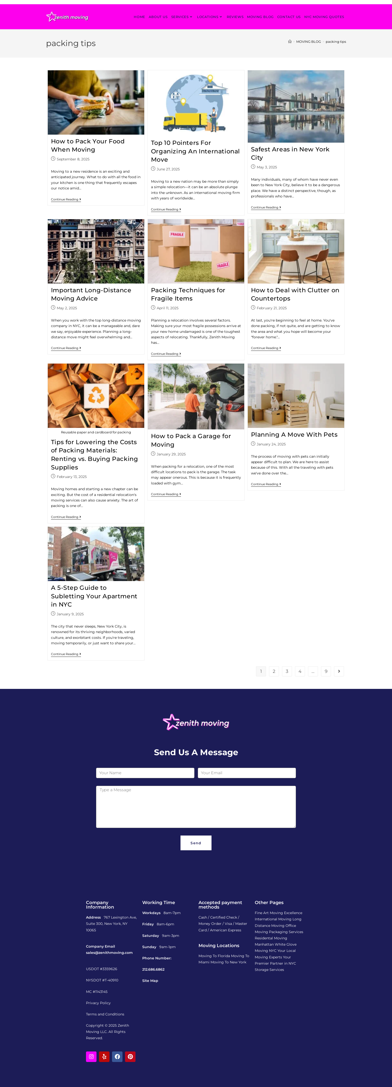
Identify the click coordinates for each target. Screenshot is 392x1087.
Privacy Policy (98, 1003)
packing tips (336, 42)
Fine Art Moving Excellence (278, 913)
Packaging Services (286, 932)
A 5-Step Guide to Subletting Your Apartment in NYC (94, 596)
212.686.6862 (153, 969)
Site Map (150, 980)
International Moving (273, 919)
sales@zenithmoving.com (109, 952)
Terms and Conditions (105, 1014)
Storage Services (269, 969)
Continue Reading (66, 199)
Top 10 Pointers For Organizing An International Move (195, 151)
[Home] (290, 42)
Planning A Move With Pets (294, 434)
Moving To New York (228, 962)
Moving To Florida (214, 956)
